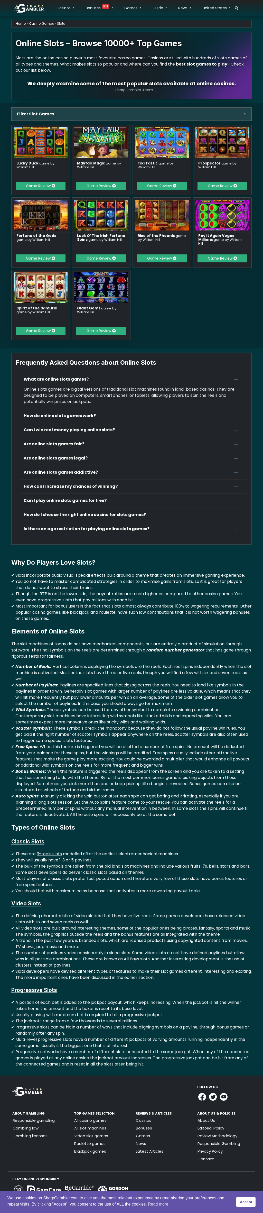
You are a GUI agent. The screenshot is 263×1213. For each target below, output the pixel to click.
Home (21, 23)
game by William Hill (35, 165)
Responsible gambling (34, 1120)
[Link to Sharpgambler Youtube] (224, 1097)
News (184, 8)
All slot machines (90, 1128)
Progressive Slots (34, 990)
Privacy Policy (210, 1151)
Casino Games (41, 23)
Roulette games (90, 1143)
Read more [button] (158, 1204)
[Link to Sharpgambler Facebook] (202, 1097)
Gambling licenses (30, 1135)
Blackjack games (90, 1151)
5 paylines (81, 860)
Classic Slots (27, 841)
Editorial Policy (211, 1128)
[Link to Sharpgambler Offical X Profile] (213, 1097)
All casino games (90, 1120)
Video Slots (26, 903)
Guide (159, 8)
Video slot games (91, 1135)
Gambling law (26, 1128)
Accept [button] (246, 1202)
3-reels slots (49, 854)
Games (132, 8)
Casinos (65, 8)
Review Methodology (217, 1135)
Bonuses (99, 8)
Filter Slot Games (35, 114)
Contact (206, 1159)
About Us (206, 1120)
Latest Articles (149, 1151)
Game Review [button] (40, 185)
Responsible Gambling (219, 1143)
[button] (133, 379)
